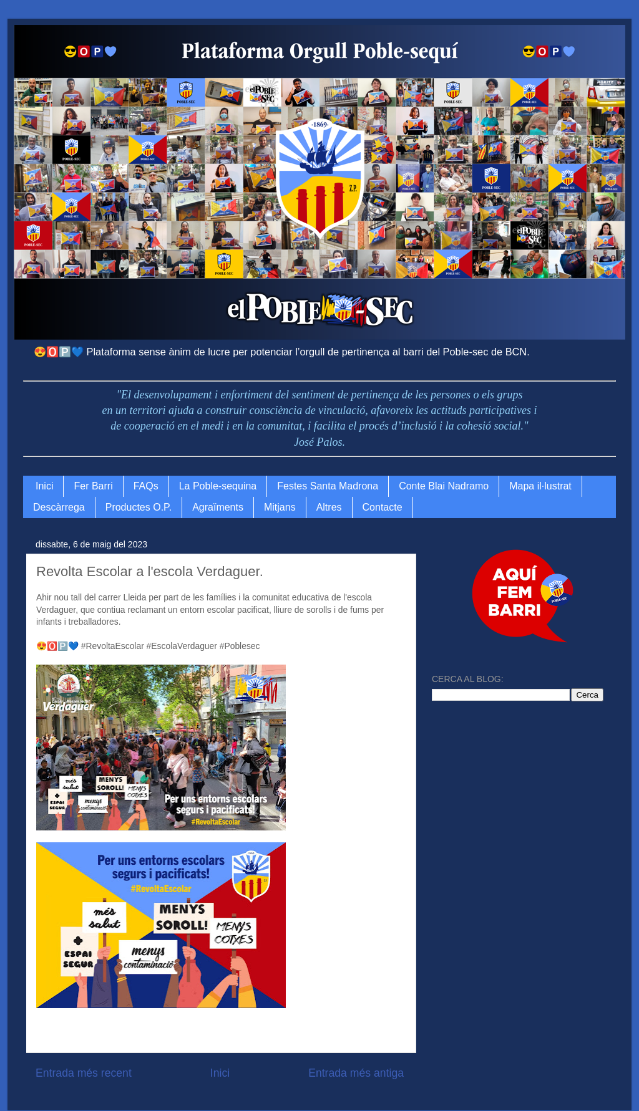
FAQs (146, 486)
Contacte (382, 507)
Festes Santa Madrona (327, 486)
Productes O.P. (138, 507)
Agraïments (217, 507)
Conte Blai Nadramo (444, 486)
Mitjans (280, 507)
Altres (329, 507)
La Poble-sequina (218, 486)
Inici (44, 486)
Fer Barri (93, 486)
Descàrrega (59, 507)
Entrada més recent (84, 1073)
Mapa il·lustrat (540, 486)
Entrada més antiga (356, 1073)
